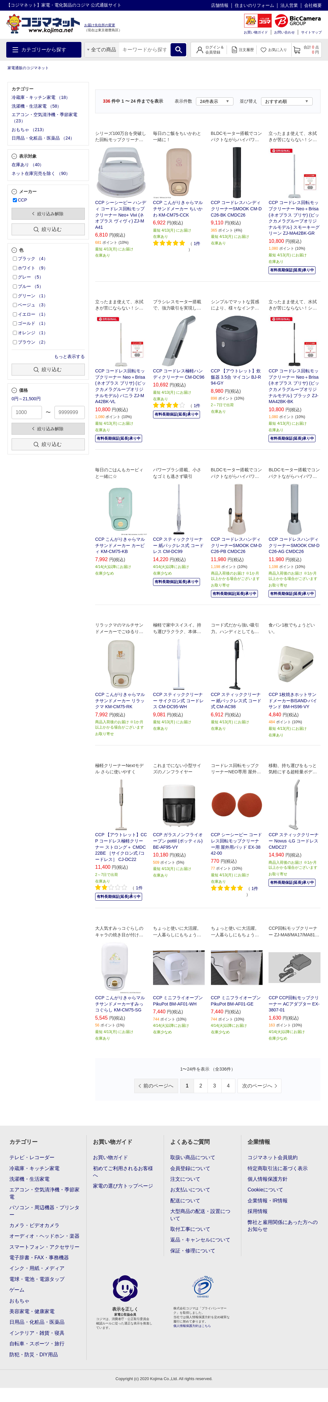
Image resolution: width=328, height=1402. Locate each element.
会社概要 (313, 5)
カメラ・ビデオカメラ (34, 1225)
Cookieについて (265, 1189)
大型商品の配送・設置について (200, 1215)
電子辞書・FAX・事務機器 (39, 1257)
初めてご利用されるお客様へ (123, 1172)
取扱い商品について (192, 1157)
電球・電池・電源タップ (36, 1279)
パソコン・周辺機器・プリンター (44, 1211)
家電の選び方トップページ (123, 1186)
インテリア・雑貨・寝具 (36, 1333)
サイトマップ (311, 32)
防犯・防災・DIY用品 (33, 1354)
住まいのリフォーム (254, 5)
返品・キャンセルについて (200, 1239)
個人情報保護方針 (268, 1179)
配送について (185, 1200)
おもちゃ (19, 1300)
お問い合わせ (284, 32)
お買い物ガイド (256, 32)
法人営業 (289, 5)
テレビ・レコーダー (31, 1157)
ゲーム (16, 1289)
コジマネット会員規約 (273, 1157)
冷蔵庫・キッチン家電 (34, 1168)
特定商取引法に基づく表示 (278, 1168)
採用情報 (258, 1211)
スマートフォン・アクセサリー (44, 1247)
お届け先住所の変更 (99, 25)
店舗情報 (219, 5)
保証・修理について (192, 1250)
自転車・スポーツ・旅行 (36, 1343)
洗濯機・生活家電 (29, 1179)
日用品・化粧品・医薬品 (36, 1322)
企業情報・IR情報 (268, 1200)
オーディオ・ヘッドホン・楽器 (44, 1236)
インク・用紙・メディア (36, 1268)
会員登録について (190, 1168)
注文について (185, 1179)
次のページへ (257, 1085)
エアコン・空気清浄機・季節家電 (44, 1193)
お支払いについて (190, 1189)
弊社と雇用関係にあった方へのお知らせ (283, 1226)
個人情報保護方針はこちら (192, 1326)
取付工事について (190, 1229)
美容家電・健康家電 (31, 1311)
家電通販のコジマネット (28, 68)
